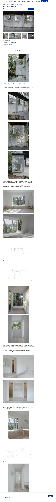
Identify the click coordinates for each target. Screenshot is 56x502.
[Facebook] (3, 9)
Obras (15, 1)
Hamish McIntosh (11, 47)
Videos (32, 1)
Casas (4, 42)
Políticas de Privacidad (30, 496)
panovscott (10, 44)
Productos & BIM (23, 1)
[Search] (12, 1)
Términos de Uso (22, 496)
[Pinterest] (12, 9)
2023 (7, 46)
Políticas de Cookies (6, 497)
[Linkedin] (8, 9)
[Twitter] (5, 9)
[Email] (10, 9)
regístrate (18, 499)
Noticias (28, 1)
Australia (14, 42)
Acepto (50, 496)
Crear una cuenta (44, 1)
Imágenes (18, 1)
